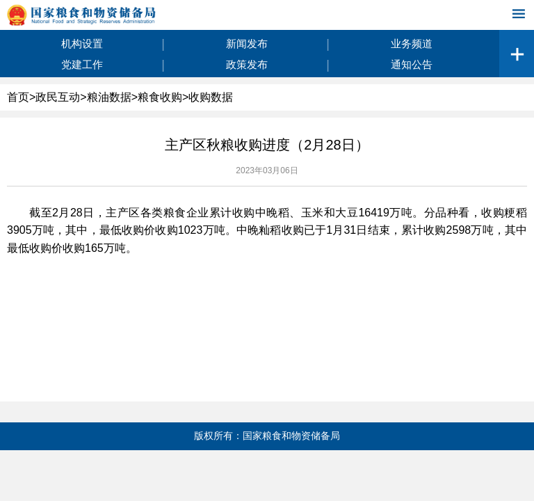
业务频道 (411, 43)
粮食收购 (160, 97)
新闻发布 (247, 43)
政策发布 (247, 64)
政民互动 (57, 97)
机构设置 (82, 43)
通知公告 (411, 64)
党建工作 (82, 64)
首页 (18, 97)
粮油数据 (109, 97)
